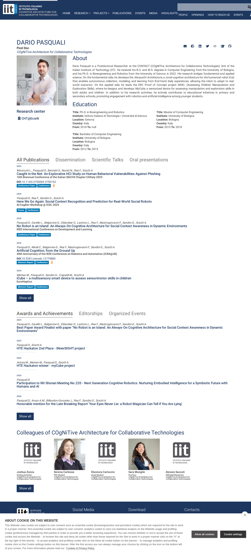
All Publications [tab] (33, 160)
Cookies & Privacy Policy (80, 548)
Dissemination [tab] (70, 160)
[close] (245, 514)
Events (140, 13)
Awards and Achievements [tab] (45, 313)
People (183, 14)
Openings (198, 14)
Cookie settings (233, 534)
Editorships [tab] (91, 313)
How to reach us (219, 14)
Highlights (169, 13)
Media (153, 13)
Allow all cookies (204, 534)
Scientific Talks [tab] (107, 160)
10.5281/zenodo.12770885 (36, 258)
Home (66, 13)
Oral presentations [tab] (149, 160)
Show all (25, 298)
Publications (122, 13)
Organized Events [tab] (127, 313)
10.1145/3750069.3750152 (36, 181)
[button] (82, 10)
